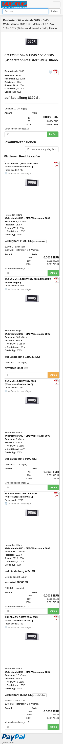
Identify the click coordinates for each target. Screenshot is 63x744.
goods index (8, 742)
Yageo (19, 330)
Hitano (19, 75)
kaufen (52, 134)
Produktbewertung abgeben (41, 149)
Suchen (54, 11)
